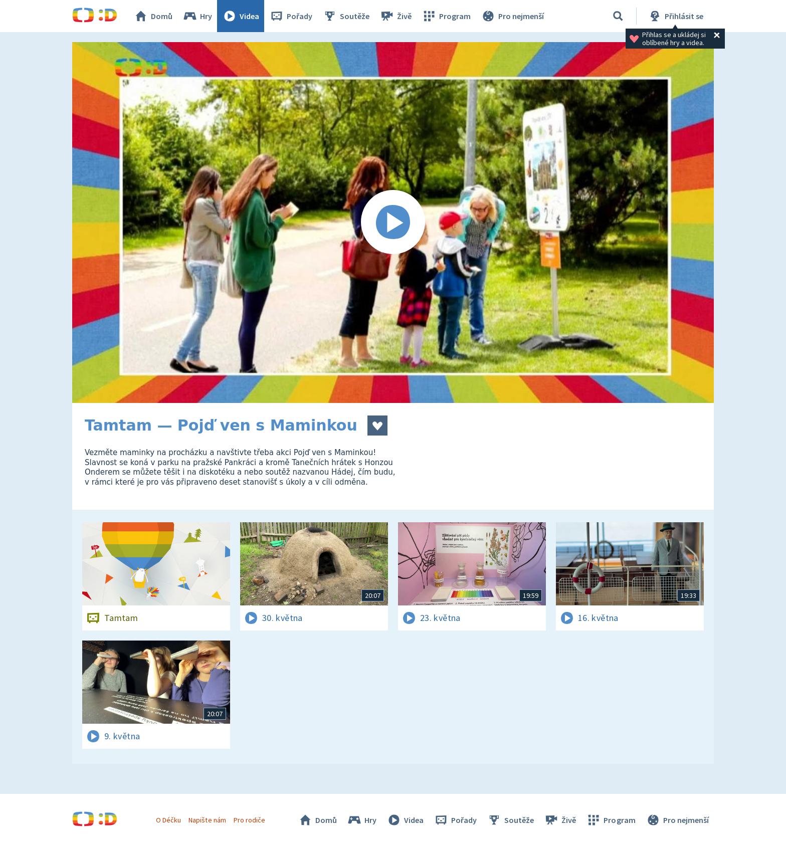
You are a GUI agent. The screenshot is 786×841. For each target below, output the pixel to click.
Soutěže (345, 16)
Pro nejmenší (512, 16)
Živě (395, 16)
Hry (197, 16)
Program (446, 16)
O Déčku (168, 819)
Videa (240, 16)
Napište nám (207, 819)
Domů (152, 16)
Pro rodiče (249, 819)
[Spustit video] (393, 222)
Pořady (290, 16)
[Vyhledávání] (618, 16)
